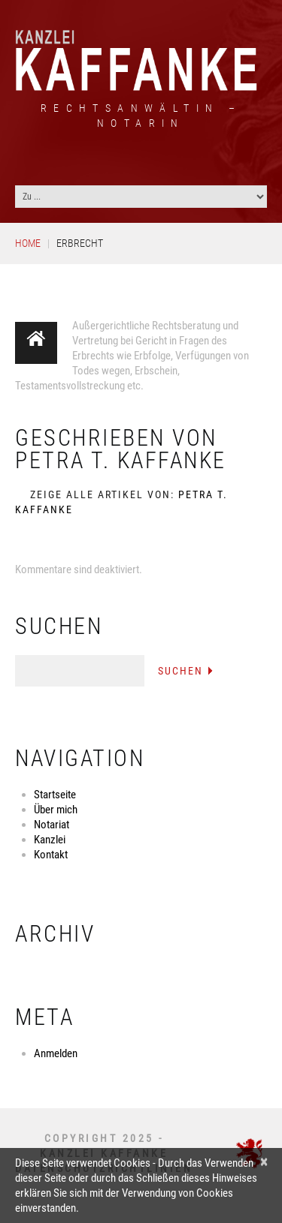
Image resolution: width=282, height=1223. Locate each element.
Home (28, 243)
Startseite (55, 794)
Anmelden (55, 1053)
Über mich (55, 809)
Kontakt (51, 854)
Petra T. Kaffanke (120, 460)
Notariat (51, 824)
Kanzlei (49, 839)
